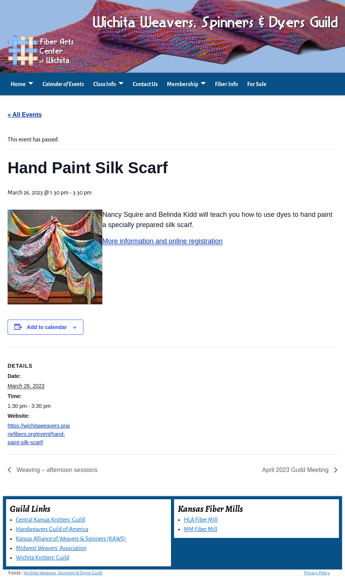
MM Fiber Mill (200, 529)
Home (18, 84)
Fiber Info (226, 84)
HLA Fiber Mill (201, 520)
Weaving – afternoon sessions (56, 470)
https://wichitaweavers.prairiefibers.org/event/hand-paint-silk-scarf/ (39, 434)
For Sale (257, 84)
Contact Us (145, 84)
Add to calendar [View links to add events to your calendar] (47, 327)
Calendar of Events (63, 84)
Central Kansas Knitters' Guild (50, 520)
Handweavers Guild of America (52, 529)
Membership (182, 84)
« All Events (25, 114)
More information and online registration (162, 241)
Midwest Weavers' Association (51, 548)
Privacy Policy (317, 573)
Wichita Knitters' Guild (42, 558)
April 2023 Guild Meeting (296, 470)
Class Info (104, 84)
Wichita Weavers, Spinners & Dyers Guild (63, 573)
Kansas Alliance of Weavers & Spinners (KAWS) (71, 539)
